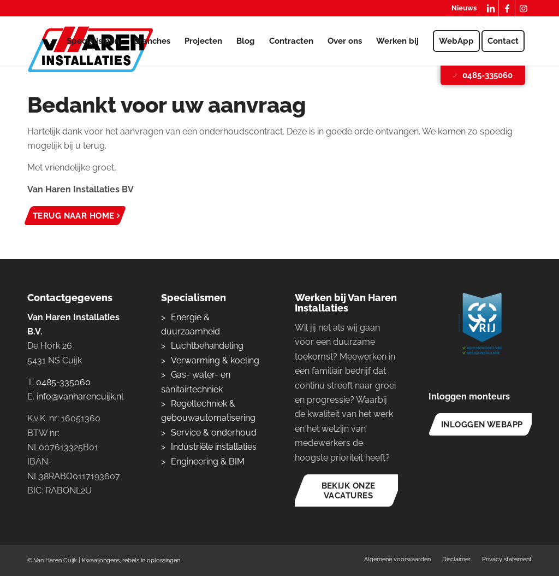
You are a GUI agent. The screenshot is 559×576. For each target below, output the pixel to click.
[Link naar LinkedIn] (490, 8)
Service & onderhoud (214, 432)
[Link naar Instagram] (523, 8)
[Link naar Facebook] (507, 8)
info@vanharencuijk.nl (80, 396)
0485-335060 (481, 75)
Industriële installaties (214, 447)
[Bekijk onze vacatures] (348, 490)
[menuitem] (461, 8)
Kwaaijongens (101, 560)
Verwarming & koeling (215, 360)
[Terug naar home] (75, 215)
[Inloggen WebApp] (482, 424)
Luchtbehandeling (207, 345)
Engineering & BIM (208, 461)
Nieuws (464, 8)
